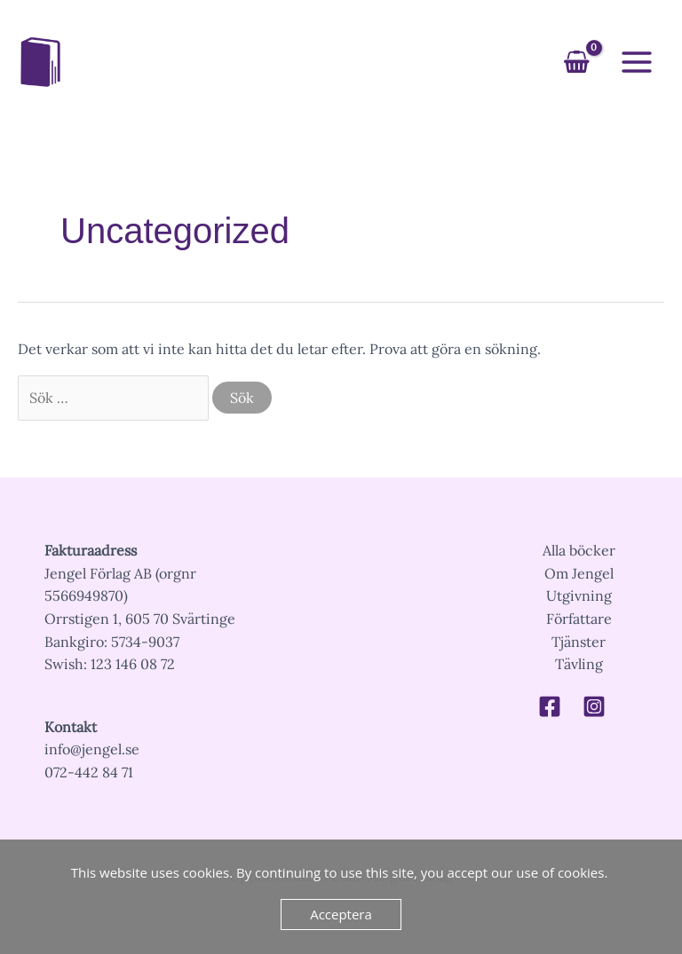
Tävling (579, 664)
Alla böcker (579, 550)
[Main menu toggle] (636, 62)
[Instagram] (594, 706)
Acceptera (341, 914)
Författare (579, 618)
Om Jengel (579, 573)
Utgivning (579, 595)
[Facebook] (549, 706)
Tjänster (578, 641)
